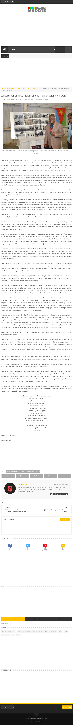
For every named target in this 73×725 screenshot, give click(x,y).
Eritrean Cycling (27, 631)
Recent (13, 619)
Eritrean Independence (50, 631)
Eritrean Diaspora (37, 631)
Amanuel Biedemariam (13, 88)
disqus (65, 519)
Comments (36, 619)
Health (66, 631)
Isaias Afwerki (6, 635)
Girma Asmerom (31, 88)
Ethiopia (60, 631)
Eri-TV (14, 631)
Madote (40, 718)
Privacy (33, 721)
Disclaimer (39, 721)
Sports (18, 635)
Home (4, 88)
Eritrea (23, 88)
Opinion (40, 88)
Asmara (4, 631)
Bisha (9, 631)
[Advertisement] (36, 30)
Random (60, 619)
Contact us (67, 707)
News (13, 635)
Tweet (8, 476)
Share (22, 476)
